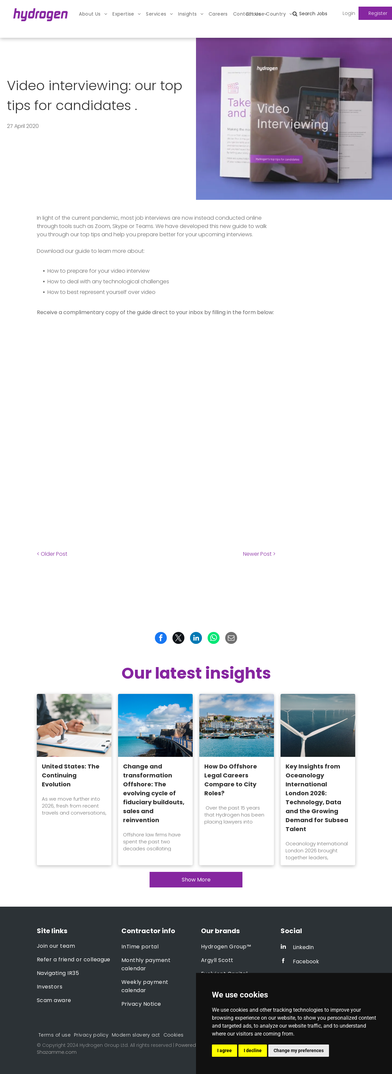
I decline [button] (253, 1050)
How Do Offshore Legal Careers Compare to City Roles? (230, 779)
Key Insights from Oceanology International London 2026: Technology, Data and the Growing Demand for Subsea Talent (317, 797)
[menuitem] (93, 14)
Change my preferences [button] (299, 1050)
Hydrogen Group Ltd (104, 1045)
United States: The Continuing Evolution (70, 775)
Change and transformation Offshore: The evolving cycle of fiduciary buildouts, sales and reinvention (153, 793)
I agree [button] (224, 1050)
